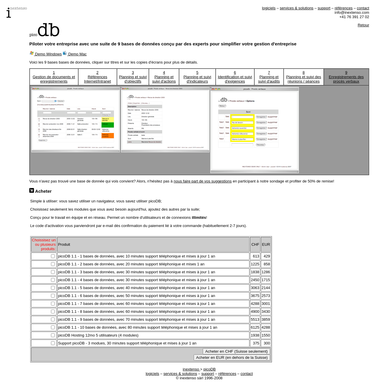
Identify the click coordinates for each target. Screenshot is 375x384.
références (343, 8)
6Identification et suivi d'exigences (235, 76)
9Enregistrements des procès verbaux (346, 76)
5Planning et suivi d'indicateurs (197, 76)
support (324, 8)
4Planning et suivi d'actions (164, 76)
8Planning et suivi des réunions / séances (303, 76)
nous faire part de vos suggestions (203, 181)
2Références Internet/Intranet (97, 76)
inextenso (191, 369)
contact (363, 8)
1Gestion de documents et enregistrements (54, 76)
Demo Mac (74, 54)
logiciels (268, 8)
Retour (363, 25)
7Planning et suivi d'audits (269, 76)
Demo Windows (45, 54)
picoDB (209, 369)
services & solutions (296, 8)
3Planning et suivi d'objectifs (133, 76)
